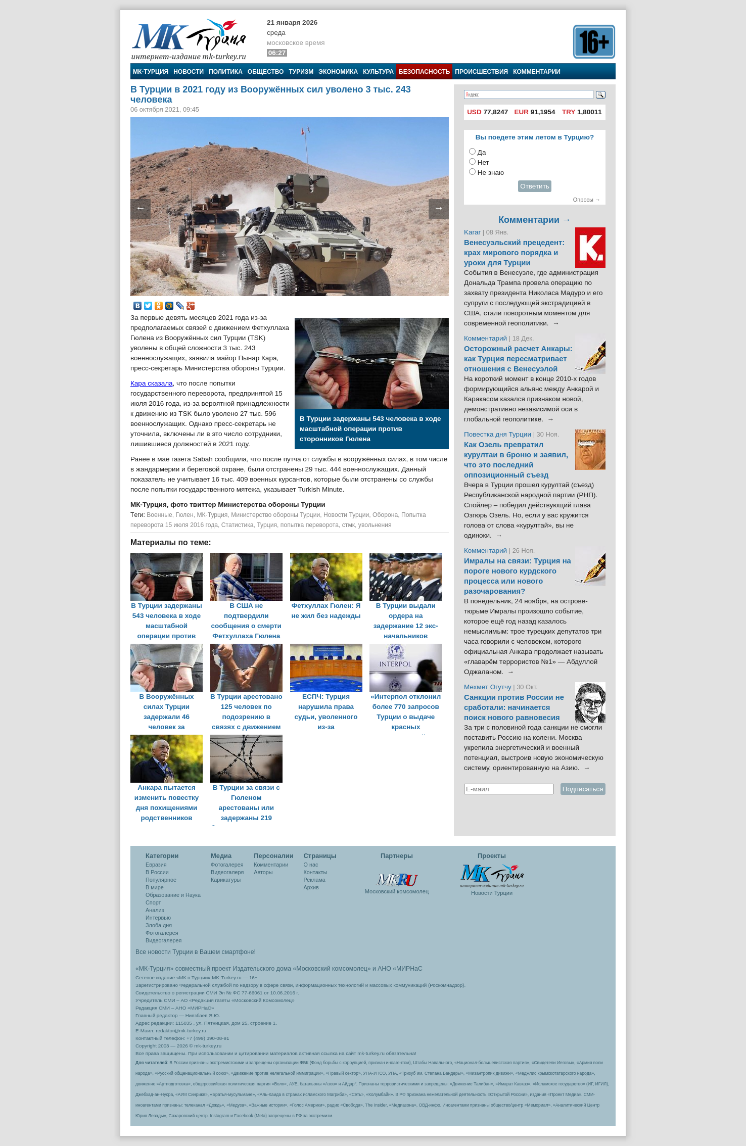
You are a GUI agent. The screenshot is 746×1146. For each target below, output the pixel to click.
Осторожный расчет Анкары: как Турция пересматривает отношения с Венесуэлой (518, 359)
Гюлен (184, 514)
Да (482, 152)
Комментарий (486, 338)
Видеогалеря (227, 872)
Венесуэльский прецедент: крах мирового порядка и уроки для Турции (514, 252)
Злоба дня (159, 925)
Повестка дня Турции (498, 434)
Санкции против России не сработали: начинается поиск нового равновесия (514, 707)
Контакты (316, 872)
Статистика (237, 525)
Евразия (156, 865)
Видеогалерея (163, 940)
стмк (348, 525)
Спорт (153, 902)
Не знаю (491, 172)
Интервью (158, 918)
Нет (483, 162)
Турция (267, 525)
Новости (188, 71)
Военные (159, 514)
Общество (266, 71)
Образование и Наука (173, 895)
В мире (155, 887)
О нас (311, 865)
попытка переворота (310, 525)
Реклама (314, 880)
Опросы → (586, 200)
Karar (473, 232)
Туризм (301, 71)
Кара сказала (151, 383)
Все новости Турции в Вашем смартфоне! (195, 952)
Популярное (161, 880)
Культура (378, 71)
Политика (226, 71)
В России (157, 872)
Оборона (385, 514)
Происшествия (481, 71)
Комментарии (537, 71)
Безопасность (424, 71)
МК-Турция (150, 71)
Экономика (338, 71)
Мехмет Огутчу (487, 687)
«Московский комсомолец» (331, 968)
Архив (311, 887)
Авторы (263, 872)
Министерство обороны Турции (275, 514)
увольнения (375, 525)
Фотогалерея (162, 933)
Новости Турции (346, 514)
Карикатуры (226, 880)
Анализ (155, 910)
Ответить (534, 186)
